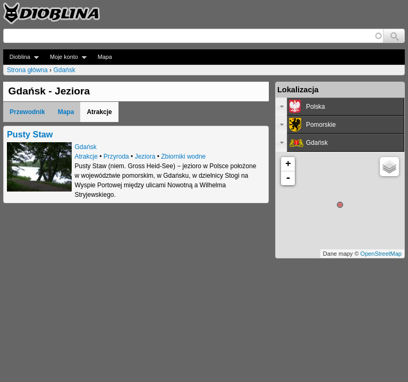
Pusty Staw (30, 134)
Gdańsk (64, 70)
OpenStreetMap (381, 253)
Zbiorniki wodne (183, 156)
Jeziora (145, 156)
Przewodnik (27, 112)
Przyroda (116, 156)
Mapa (105, 57)
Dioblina (21, 57)
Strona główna (27, 70)
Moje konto (65, 57)
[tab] (340, 107)
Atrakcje (86, 156)
